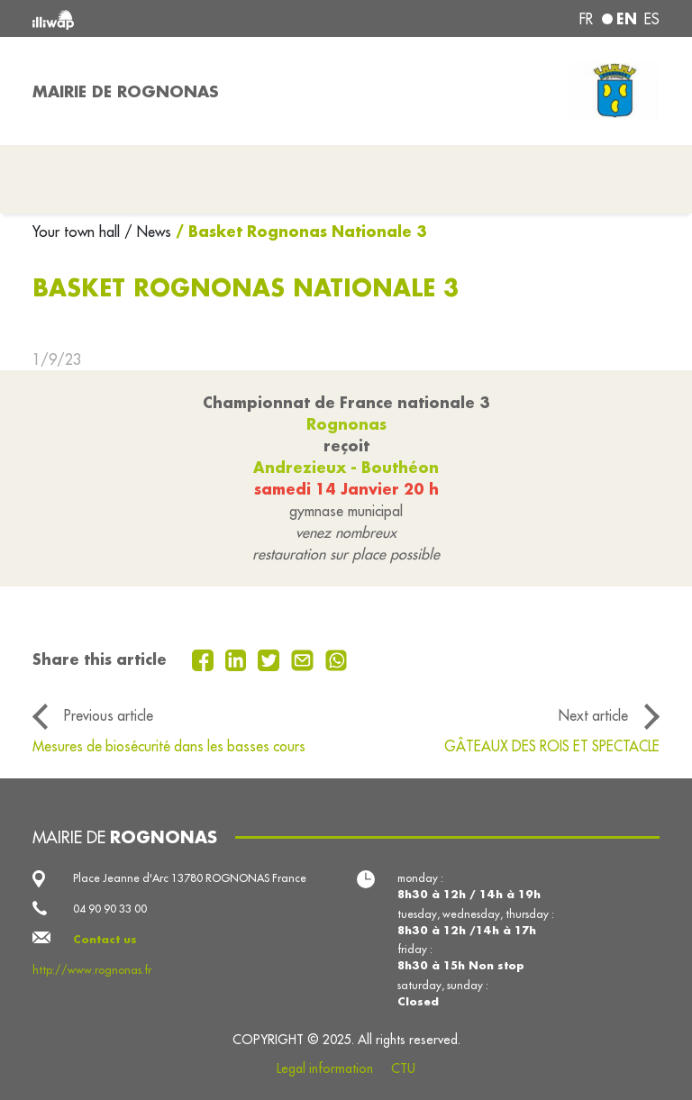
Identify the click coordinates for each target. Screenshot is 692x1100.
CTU (403, 1068)
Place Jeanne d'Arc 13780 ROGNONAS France (189, 878)
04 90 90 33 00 (110, 908)
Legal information (325, 1068)
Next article (593, 715)
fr (586, 19)
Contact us (105, 939)
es (652, 19)
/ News (147, 232)
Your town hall (78, 232)
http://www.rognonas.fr (91, 970)
